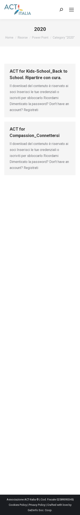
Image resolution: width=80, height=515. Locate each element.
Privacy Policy (37, 504)
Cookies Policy (18, 504)
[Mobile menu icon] (71, 9)
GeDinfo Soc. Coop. (40, 510)
